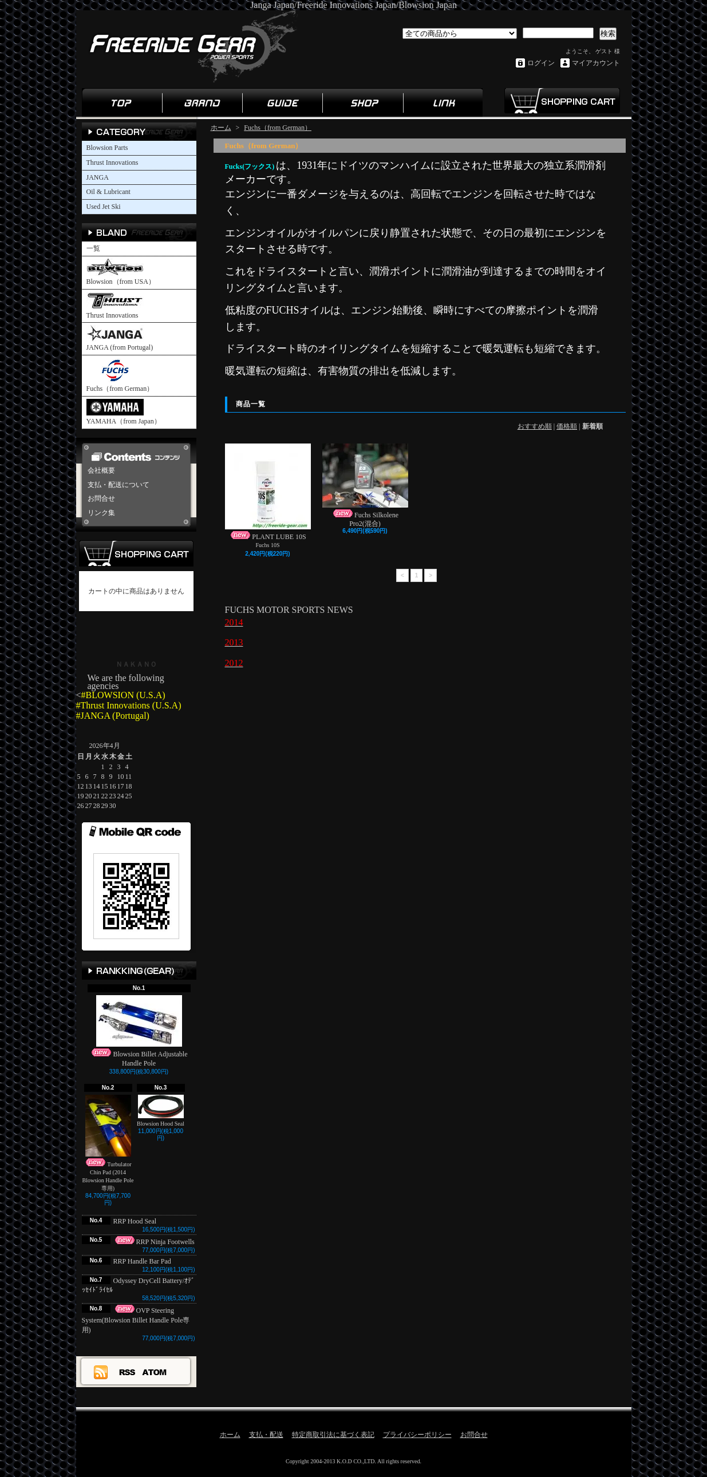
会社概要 (101, 470)
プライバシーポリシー (417, 1435)
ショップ (362, 102)
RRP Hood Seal (138, 1221)
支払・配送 (266, 1435)
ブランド (202, 102)
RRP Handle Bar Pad (142, 1261)
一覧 (93, 248)
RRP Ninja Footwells (154, 1242)
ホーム (122, 102)
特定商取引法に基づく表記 (333, 1435)
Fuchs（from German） (120, 375)
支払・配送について (118, 485)
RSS (127, 1372)
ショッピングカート (561, 100)
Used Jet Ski (103, 207)
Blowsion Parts (107, 148)
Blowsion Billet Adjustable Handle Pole (138, 1031)
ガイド (282, 102)
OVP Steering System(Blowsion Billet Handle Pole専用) (136, 1320)
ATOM (155, 1372)
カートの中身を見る (136, 553)
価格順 (566, 426)
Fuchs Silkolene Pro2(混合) (365, 485)
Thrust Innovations (112, 163)
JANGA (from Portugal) (119, 338)
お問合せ (101, 498)
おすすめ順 (535, 426)
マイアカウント (596, 63)
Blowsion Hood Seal (160, 1111)
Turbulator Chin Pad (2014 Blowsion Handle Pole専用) (108, 1143)
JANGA (97, 177)
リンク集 (442, 102)
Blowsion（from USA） (120, 272)
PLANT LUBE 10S (268, 492)
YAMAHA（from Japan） (123, 412)
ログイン (541, 63)
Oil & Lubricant (108, 192)
